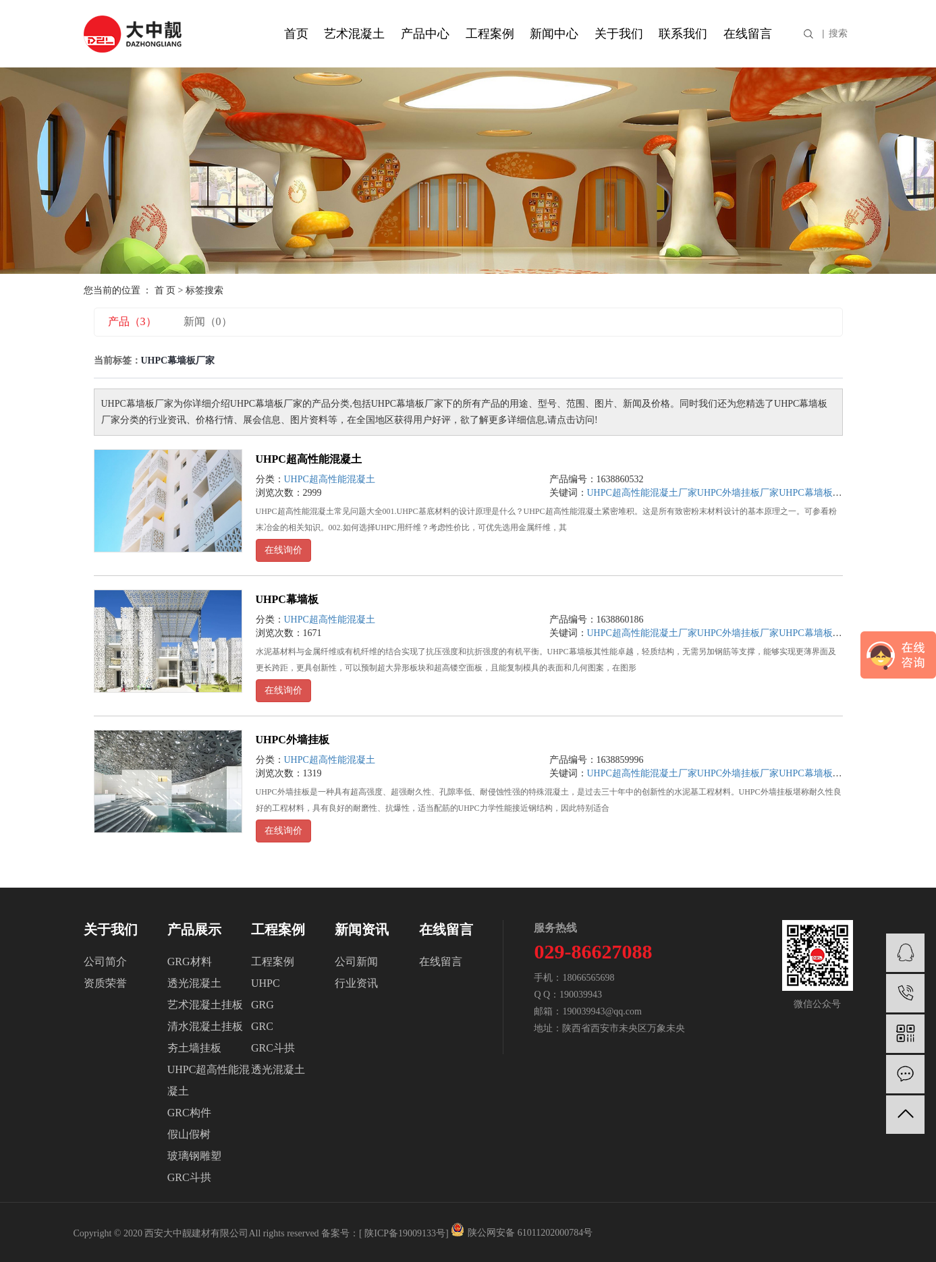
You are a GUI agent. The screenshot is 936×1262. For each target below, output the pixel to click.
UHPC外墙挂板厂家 (738, 493)
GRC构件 (189, 1112)
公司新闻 (356, 961)
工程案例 (490, 33)
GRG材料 (189, 961)
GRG (262, 1004)
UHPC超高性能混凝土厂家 (642, 493)
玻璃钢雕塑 (194, 1155)
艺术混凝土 (354, 33)
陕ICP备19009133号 (404, 1233)
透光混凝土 (194, 983)
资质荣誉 (105, 983)
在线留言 (747, 33)
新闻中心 (554, 33)
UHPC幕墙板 (287, 599)
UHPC (265, 983)
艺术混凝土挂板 (205, 1004)
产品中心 (425, 33)
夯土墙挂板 (194, 1048)
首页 (296, 33)
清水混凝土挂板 (205, 1026)
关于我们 (619, 33)
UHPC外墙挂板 (292, 739)
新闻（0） (208, 321)
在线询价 (283, 550)
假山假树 (189, 1134)
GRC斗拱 (189, 1177)
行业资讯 (356, 983)
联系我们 (683, 33)
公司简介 (105, 961)
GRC (262, 1026)
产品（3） (132, 321)
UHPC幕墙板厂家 (815, 493)
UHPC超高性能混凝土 (309, 459)
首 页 (165, 290)
